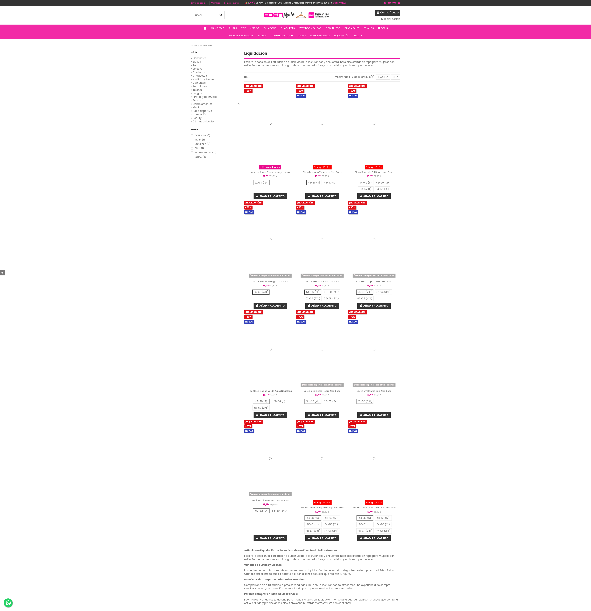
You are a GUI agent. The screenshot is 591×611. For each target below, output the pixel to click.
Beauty (197, 118)
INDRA (199, 139)
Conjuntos (199, 83)
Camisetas (199, 58)
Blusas (197, 61)
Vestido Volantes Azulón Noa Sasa (270, 500)
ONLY (199, 148)
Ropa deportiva (202, 111)
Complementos (202, 104)
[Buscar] (221, 15)
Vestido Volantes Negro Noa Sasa (322, 391)
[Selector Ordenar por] (383, 77)
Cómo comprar (231, 2)
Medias (197, 107)
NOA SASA (202, 144)
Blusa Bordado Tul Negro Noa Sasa (374, 172)
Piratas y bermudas (205, 97)
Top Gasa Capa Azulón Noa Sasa (374, 281)
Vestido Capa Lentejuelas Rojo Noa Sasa (322, 507)
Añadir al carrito (270, 196)
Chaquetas (200, 75)
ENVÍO (252, 2)
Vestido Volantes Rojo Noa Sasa (374, 391)
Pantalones (200, 86)
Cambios (216, 2)
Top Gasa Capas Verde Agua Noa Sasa (270, 391)
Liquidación (200, 114)
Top (195, 65)
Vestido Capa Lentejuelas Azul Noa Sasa (374, 507)
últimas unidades (204, 121)
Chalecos (199, 72)
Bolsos (197, 100)
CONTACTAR (339, 2)
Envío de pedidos (199, 2)
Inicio (194, 52)
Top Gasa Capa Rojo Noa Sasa (322, 281)
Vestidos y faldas (203, 79)
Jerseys (197, 69)
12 (395, 77)
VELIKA (200, 157)
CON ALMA (202, 135)
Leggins (197, 93)
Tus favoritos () (390, 2)
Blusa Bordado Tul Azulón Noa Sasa (322, 172)
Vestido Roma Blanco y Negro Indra (270, 172)
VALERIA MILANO (205, 152)
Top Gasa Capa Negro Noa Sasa (270, 281)
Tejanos (198, 90)
